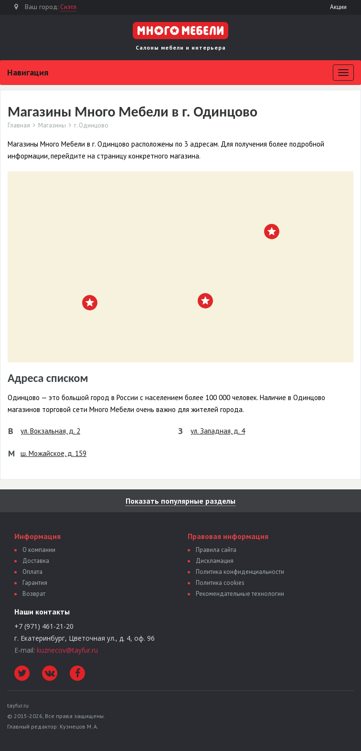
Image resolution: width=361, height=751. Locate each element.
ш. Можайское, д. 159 (53, 453)
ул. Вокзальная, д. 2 (50, 430)
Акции (338, 7)
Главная (19, 125)
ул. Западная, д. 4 (218, 430)
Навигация (27, 72)
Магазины (52, 125)
